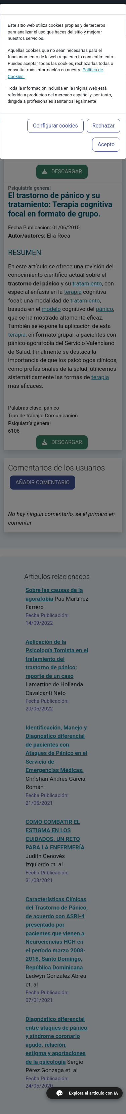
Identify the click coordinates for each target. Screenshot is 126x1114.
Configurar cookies (55, 117)
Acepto (106, 136)
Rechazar (103, 117)
